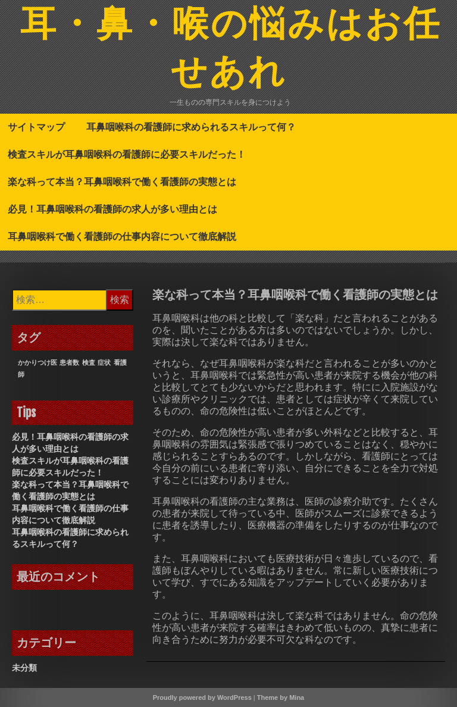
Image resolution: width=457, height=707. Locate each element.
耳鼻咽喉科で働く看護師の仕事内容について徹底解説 (122, 236)
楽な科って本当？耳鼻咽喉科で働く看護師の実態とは (122, 181)
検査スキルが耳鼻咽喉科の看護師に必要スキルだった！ (127, 154)
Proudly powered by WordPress (202, 697)
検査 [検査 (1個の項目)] (88, 362)
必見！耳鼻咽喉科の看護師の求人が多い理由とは (112, 209)
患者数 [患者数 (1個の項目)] (69, 362)
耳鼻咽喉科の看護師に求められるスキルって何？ (191, 127)
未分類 (24, 667)
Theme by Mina (280, 697)
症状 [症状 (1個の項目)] (104, 362)
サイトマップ (36, 127)
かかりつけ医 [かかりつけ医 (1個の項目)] (37, 362)
